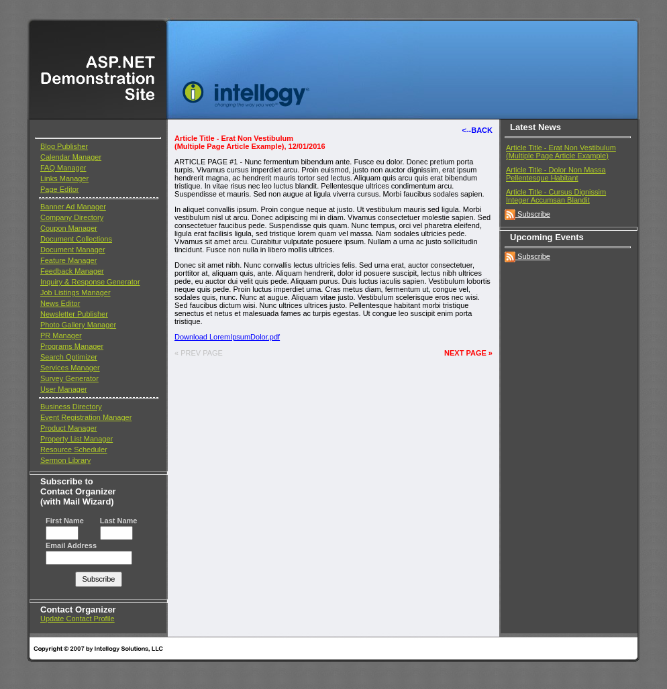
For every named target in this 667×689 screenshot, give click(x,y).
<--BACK (477, 130)
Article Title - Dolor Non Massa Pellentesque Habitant (556, 174)
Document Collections (76, 239)
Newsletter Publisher (74, 314)
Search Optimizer (68, 357)
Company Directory (71, 217)
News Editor (60, 303)
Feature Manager (68, 260)
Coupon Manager (68, 228)
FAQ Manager (63, 168)
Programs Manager (71, 346)
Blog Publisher (64, 146)
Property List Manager (76, 439)
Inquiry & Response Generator (90, 282)
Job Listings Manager (75, 292)
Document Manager (72, 250)
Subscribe (527, 214)
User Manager (63, 389)
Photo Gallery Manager (78, 325)
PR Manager (61, 335)
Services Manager (70, 368)
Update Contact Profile (77, 619)
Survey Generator (69, 378)
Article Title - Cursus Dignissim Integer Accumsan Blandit (556, 196)
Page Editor (59, 189)
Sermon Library (65, 460)
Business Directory (71, 407)
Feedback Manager (72, 271)
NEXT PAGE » (468, 353)
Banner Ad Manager (73, 207)
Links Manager (64, 178)
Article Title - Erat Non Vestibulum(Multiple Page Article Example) (561, 152)
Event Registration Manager (86, 417)
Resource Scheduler (73, 449)
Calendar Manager (70, 157)
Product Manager (68, 428)
